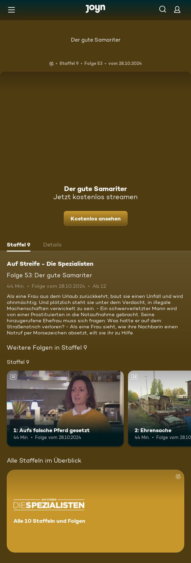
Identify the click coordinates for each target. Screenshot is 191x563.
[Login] (177, 9)
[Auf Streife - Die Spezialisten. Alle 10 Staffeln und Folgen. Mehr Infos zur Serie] (95, 511)
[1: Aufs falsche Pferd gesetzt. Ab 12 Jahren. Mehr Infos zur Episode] (65, 409)
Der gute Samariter (95, 40)
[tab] (18, 245)
